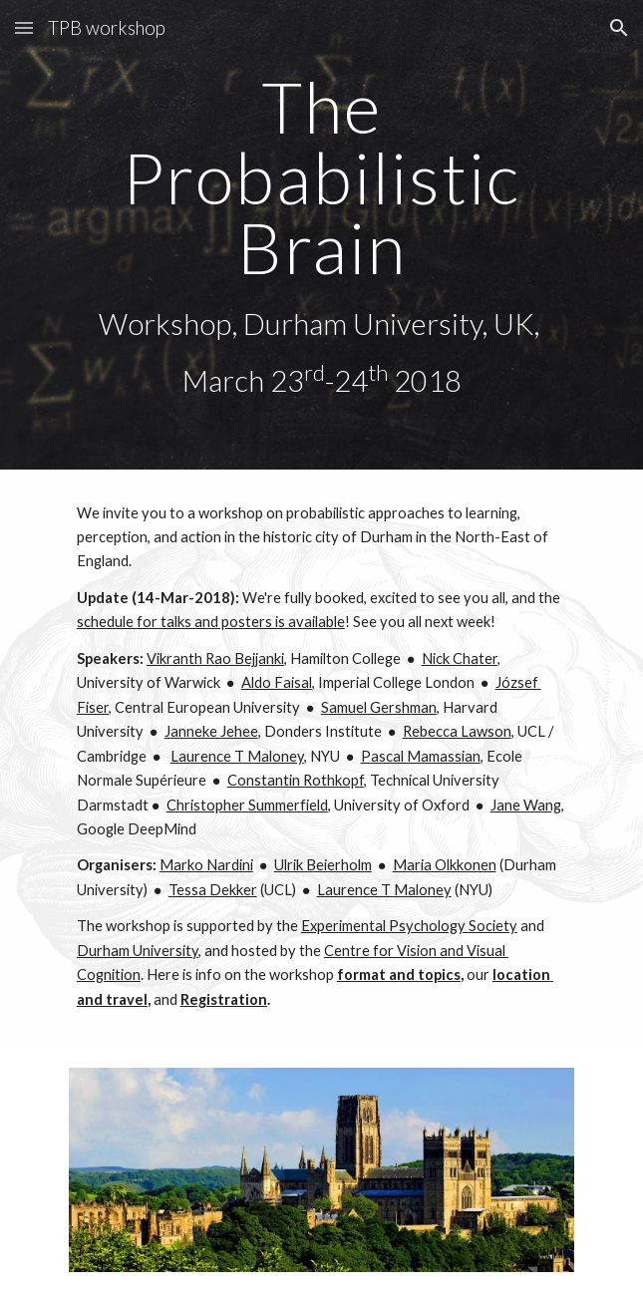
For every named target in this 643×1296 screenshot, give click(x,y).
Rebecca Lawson (457, 731)
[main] (321, 235)
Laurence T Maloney (237, 756)
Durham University (137, 950)
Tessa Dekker (212, 889)
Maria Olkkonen (444, 864)
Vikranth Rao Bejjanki (215, 658)
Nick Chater (459, 658)
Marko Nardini (206, 864)
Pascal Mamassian (421, 756)
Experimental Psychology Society (409, 925)
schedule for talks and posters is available (211, 621)
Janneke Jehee (211, 731)
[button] (24, 27)
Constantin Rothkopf (295, 780)
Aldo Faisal (276, 682)
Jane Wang (525, 805)
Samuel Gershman (379, 707)
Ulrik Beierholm (323, 864)
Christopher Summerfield (247, 805)
